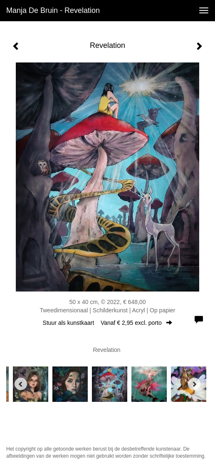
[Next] (194, 384)
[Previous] (21, 384)
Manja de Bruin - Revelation (53, 10)
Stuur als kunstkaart (108, 322)
